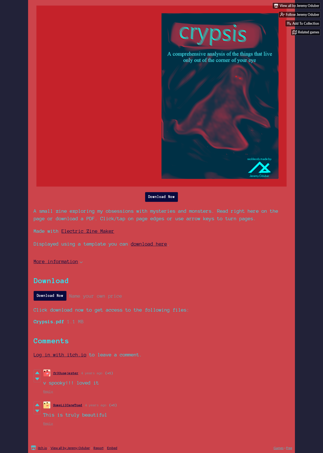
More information (58, 261)
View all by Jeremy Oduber (70, 448)
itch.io (42, 448)
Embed (112, 448)
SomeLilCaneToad (67, 405)
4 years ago (92, 373)
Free (289, 448)
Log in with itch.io (60, 354)
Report (98, 448)
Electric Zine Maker (87, 231)
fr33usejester (65, 373)
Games (279, 448)
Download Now (161, 197)
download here (149, 243)
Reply (48, 391)
